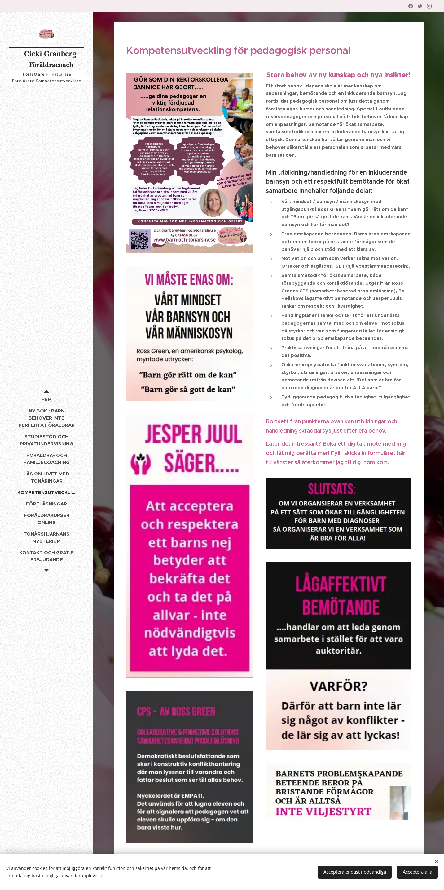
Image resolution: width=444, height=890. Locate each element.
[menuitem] (46, 399)
